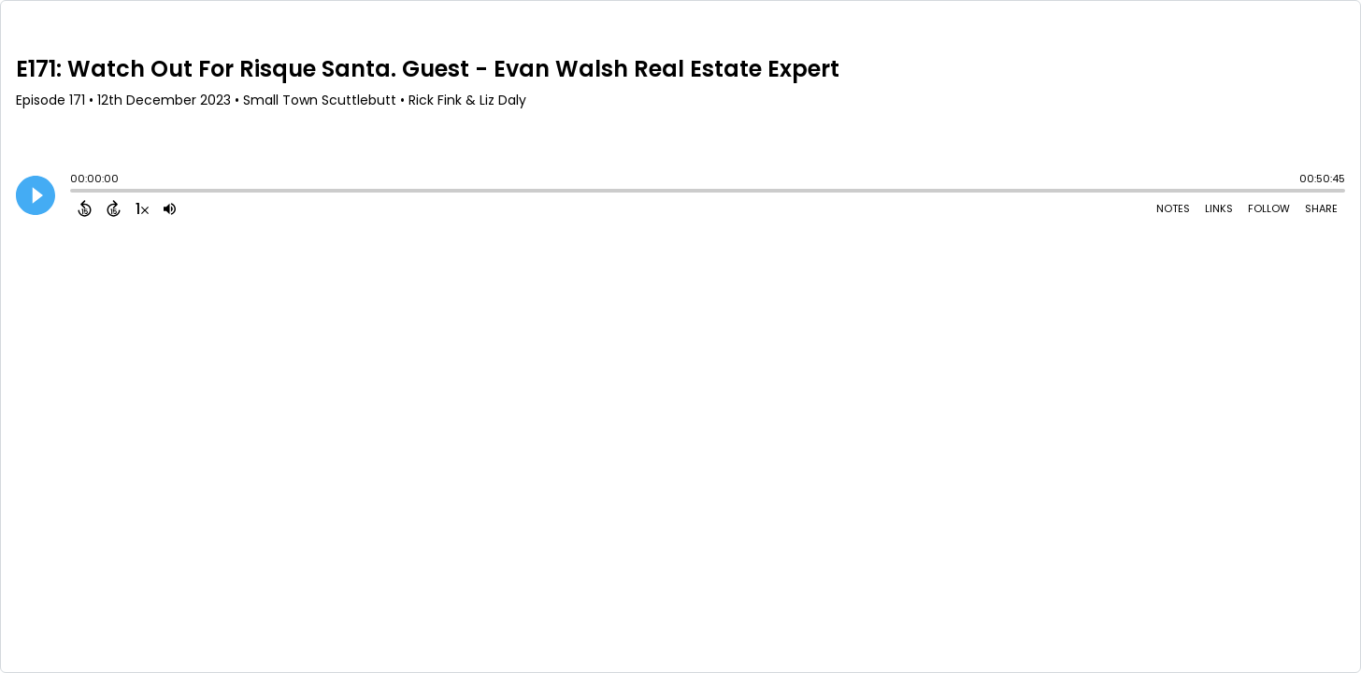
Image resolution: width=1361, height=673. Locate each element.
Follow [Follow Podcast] (1269, 208)
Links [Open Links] (1219, 208)
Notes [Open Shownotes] (1173, 208)
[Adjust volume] (169, 208)
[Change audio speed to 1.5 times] (142, 208)
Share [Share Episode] (1321, 208)
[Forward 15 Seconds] (113, 208)
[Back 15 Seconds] (84, 208)
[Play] (35, 195)
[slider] (75, 192)
